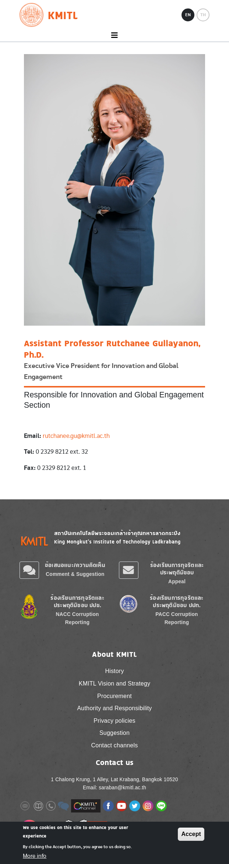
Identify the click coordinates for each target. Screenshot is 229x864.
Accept (191, 834)
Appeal (177, 581)
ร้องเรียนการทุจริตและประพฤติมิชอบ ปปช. (77, 601)
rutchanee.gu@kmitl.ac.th (76, 436)
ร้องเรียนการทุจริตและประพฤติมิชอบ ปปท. (176, 601)
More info (34, 856)
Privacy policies (114, 721)
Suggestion (114, 733)
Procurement (114, 696)
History (114, 671)
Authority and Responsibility (114, 708)
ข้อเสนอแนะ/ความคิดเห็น (75, 565)
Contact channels (114, 745)
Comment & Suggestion (75, 574)
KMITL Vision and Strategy (114, 683)
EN (188, 15)
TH (203, 15)
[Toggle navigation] (114, 35)
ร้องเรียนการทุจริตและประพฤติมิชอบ (177, 569)
